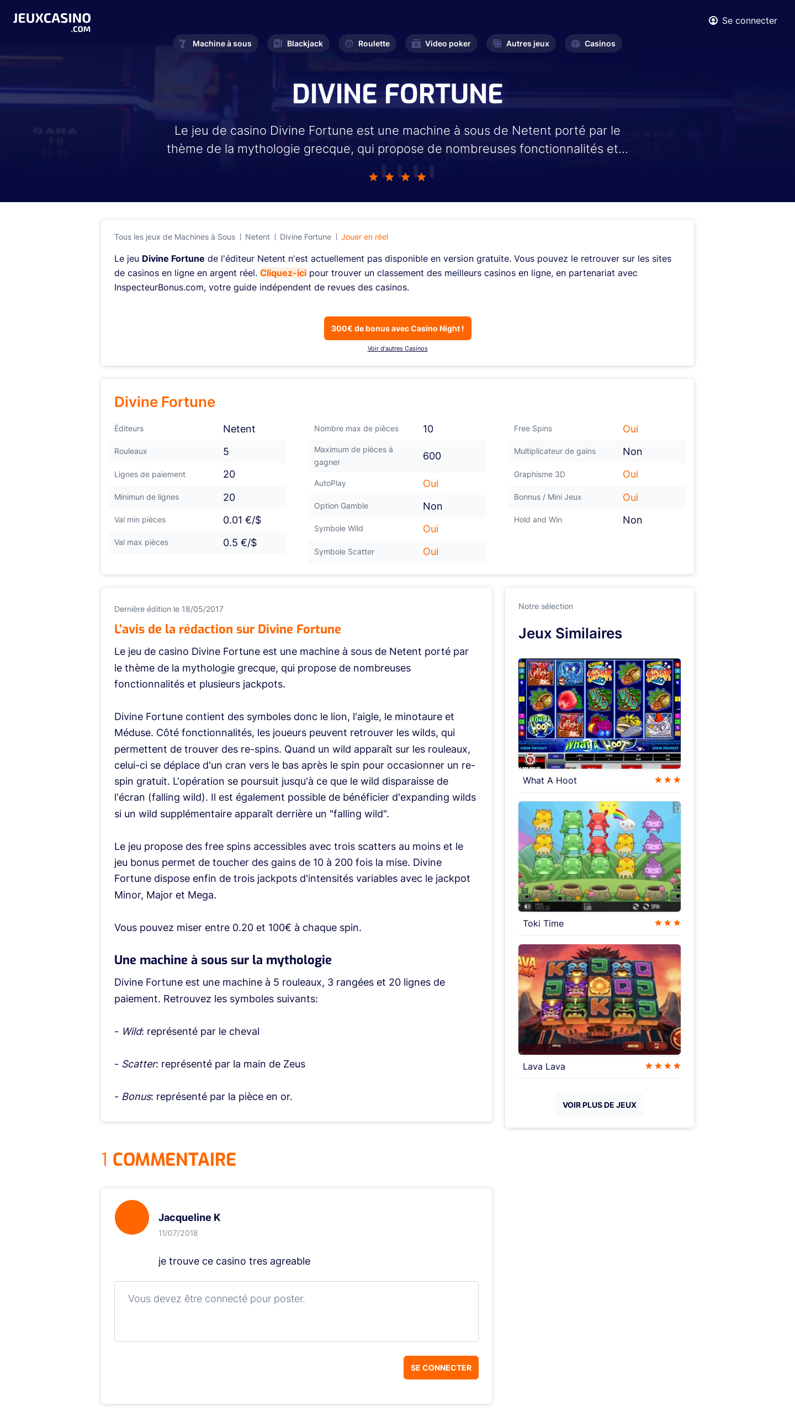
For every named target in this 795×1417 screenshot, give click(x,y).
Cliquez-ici (283, 272)
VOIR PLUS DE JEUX (600, 1104)
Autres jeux (521, 43)
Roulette (367, 43)
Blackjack (298, 43)
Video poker (441, 43)
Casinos (593, 43)
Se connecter (441, 1367)
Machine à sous (215, 43)
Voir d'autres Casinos (398, 348)
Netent (257, 236)
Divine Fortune (305, 236)
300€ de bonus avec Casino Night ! (397, 328)
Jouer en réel (364, 236)
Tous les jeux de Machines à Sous (174, 236)
